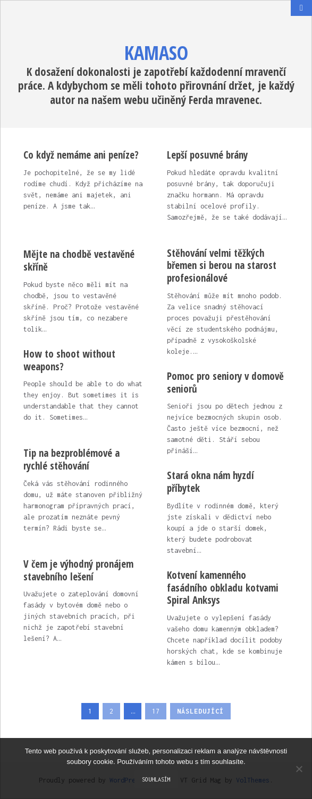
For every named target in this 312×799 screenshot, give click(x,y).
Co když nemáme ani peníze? (81, 155)
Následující (200, 711)
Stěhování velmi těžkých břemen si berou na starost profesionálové (221, 265)
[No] (298, 768)
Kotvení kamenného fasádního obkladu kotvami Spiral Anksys (223, 587)
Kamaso (156, 53)
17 (155, 711)
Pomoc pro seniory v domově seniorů (225, 382)
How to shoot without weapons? (69, 360)
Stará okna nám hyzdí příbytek (210, 481)
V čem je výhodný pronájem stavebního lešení (78, 570)
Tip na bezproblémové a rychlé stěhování (71, 459)
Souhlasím (156, 779)
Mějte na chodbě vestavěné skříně (78, 260)
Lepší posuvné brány (207, 155)
